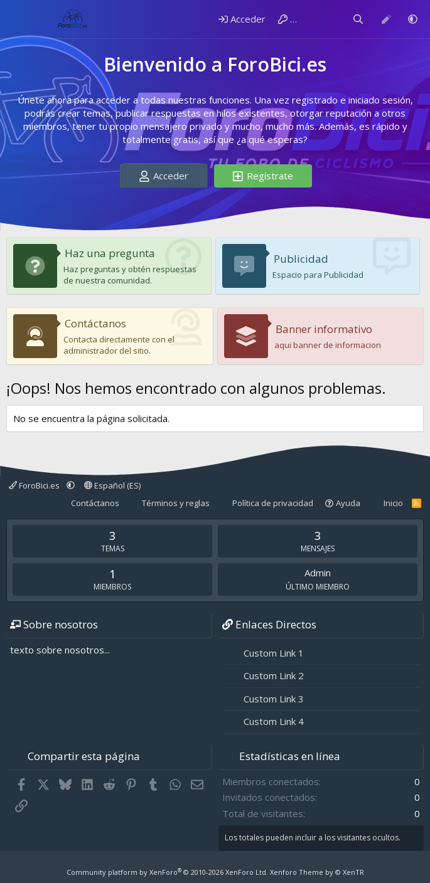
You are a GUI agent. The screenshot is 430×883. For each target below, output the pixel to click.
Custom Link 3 (274, 698)
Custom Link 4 (274, 721)
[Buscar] (358, 19)
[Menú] (17, 19)
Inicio (393, 503)
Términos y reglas (176, 503)
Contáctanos (95, 323)
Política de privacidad (272, 503)
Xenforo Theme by (317, 872)
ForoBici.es (35, 485)
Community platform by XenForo (167, 872)
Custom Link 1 (274, 653)
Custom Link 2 (274, 675)
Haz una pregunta (110, 253)
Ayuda (348, 503)
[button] (413, 19)
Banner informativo (324, 329)
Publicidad (301, 258)
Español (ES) (112, 485)
